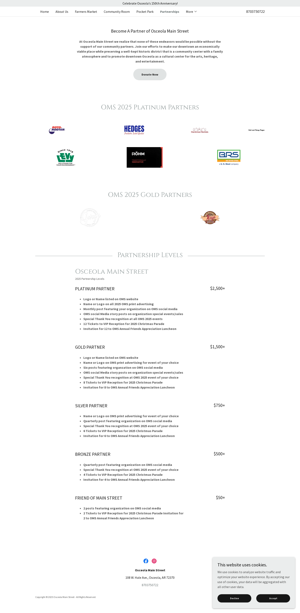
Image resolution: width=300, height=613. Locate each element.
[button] (191, 11)
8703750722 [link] (255, 11)
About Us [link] (62, 11)
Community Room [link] (117, 11)
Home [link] (44, 11)
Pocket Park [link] (145, 11)
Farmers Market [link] (86, 11)
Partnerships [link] (169, 11)
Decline (234, 606)
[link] (146, 561)
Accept (273, 606)
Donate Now (150, 74)
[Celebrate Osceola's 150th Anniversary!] (150, 3)
